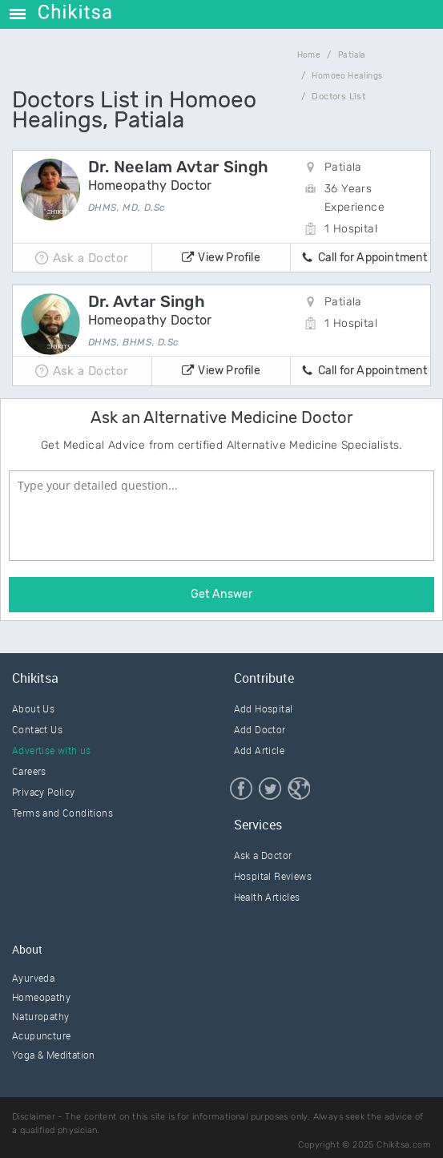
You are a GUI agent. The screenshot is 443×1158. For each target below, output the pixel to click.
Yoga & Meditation (53, 1054)
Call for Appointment (364, 259)
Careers (29, 771)
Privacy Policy (43, 791)
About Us (33, 708)
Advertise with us (51, 750)
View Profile (221, 259)
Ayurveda (33, 977)
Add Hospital (263, 708)
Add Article (259, 750)
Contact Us (37, 729)
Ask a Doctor (263, 855)
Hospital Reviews (273, 876)
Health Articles (267, 896)
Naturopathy (40, 1016)
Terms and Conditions (62, 812)
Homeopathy (41, 997)
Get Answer (221, 594)
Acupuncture (41, 1035)
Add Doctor (260, 729)
